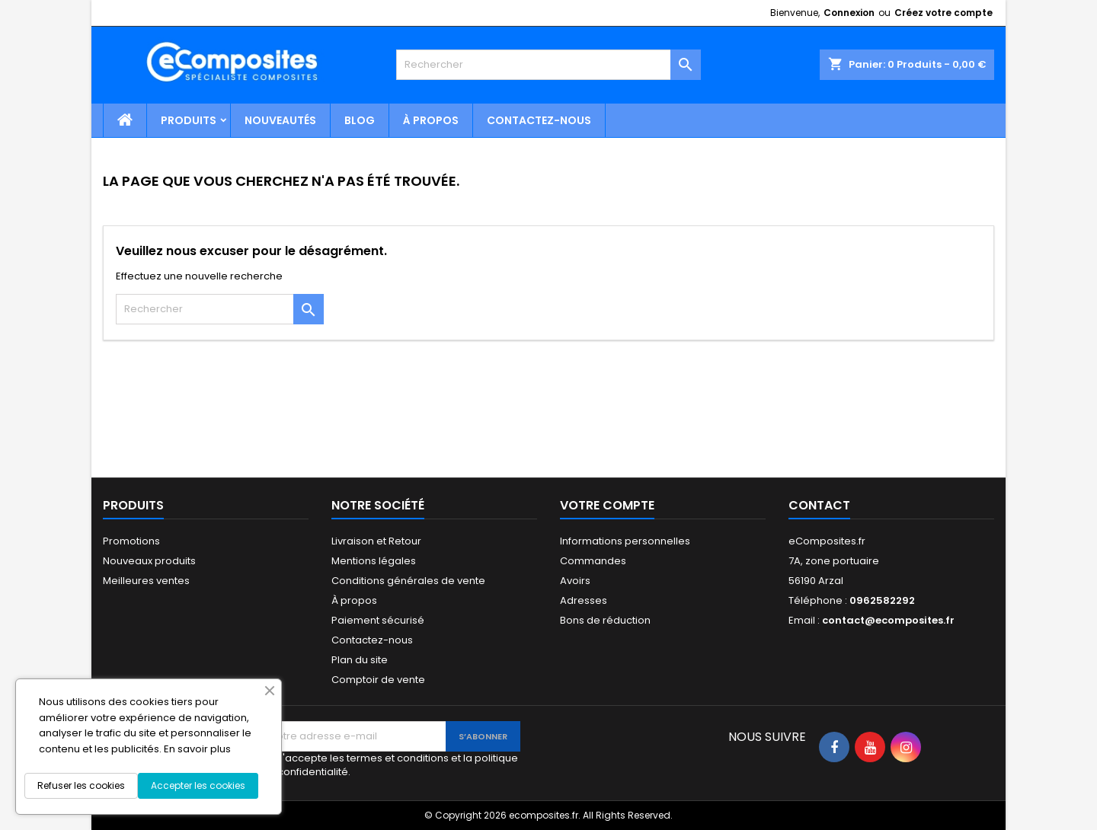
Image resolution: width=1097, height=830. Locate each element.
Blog (359, 120)
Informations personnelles (625, 541)
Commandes (593, 561)
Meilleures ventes (146, 580)
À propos (431, 120)
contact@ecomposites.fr (888, 620)
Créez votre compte (943, 12)
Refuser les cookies (81, 785)
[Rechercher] (548, 64)
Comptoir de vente (378, 679)
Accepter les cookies (198, 785)
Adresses (583, 600)
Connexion (849, 12)
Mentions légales (373, 561)
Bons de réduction (605, 620)
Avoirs (575, 580)
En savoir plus (197, 749)
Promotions (131, 541)
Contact (819, 505)
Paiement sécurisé (377, 620)
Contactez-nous (539, 120)
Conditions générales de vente (408, 580)
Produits (188, 120)
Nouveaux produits (149, 561)
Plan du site (359, 660)
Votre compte (607, 505)
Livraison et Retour (376, 541)
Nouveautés (280, 120)
